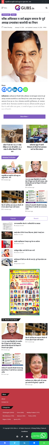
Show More (24, 116)
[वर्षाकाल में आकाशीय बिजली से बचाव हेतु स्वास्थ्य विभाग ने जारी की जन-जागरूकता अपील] (36, 197)
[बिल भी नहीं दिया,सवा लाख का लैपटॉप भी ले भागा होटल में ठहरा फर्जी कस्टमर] (13, 197)
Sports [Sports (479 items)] (17, 419)
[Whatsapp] (25, 89)
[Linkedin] (14, 89)
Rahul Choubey (8, 27)
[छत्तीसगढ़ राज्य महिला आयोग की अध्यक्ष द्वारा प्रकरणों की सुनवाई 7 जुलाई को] (36, 365)
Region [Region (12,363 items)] (7, 419)
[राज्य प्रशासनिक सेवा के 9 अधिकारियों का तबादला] (7, 226)
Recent (36, 218)
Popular (13, 218)
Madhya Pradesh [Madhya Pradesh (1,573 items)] (33, 412)
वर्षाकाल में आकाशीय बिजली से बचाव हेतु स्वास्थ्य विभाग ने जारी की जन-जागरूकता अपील (36, 207)
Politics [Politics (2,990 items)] (32, 416)
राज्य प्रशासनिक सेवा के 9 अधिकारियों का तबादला (27, 223)
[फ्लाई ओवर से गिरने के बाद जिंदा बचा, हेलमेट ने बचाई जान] (7, 235)
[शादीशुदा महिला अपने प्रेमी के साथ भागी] (7, 253)
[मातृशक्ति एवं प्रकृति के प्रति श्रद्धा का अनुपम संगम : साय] (13, 167)
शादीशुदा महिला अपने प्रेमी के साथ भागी (24, 250)
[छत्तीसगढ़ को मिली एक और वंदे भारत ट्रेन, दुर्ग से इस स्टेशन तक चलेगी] (7, 262)
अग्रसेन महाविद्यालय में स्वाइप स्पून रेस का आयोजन (27, 241)
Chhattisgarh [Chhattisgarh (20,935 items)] (8, 412)
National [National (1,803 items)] (21, 416)
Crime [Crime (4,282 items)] (20, 412)
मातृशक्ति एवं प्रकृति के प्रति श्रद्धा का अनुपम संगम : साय (18, 2)
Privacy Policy (36, 428)
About (3, 399)
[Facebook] (4, 89)
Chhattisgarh (6, 14)
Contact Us (5, 402)
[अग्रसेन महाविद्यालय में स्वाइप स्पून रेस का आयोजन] (7, 244)
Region (13, 14)
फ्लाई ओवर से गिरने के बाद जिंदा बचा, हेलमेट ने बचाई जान (29, 232)
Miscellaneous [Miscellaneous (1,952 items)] (8, 416)
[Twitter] (9, 89)
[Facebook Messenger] (20, 89)
